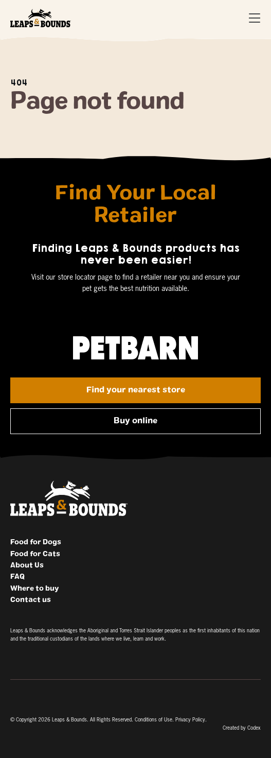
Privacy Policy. (191, 719)
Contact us (30, 600)
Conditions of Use (153, 719)
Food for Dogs (35, 542)
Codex (254, 728)
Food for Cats (35, 554)
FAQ (17, 576)
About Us (27, 565)
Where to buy (34, 588)
